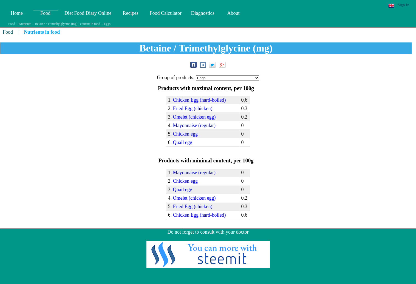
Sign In (403, 5)
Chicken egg (185, 134)
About (233, 13)
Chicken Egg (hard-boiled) (199, 100)
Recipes (130, 13)
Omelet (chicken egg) (194, 117)
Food (45, 13)
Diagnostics (202, 13)
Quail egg (182, 142)
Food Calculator (165, 13)
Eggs (107, 24)
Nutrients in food (42, 32)
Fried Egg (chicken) (193, 108)
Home (17, 13)
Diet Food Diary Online (87, 13)
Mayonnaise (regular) (194, 125)
